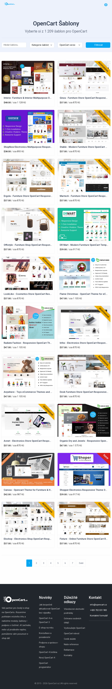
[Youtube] (97, 625)
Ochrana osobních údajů (72, 620)
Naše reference (71, 644)
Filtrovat (98, 45)
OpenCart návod (71, 633)
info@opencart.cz (98, 604)
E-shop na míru (46, 627)
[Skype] (92, 625)
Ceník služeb (70, 639)
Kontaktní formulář (99, 615)
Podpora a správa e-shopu (48, 644)
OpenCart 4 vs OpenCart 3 (45, 620)
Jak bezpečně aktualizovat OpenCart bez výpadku (49, 608)
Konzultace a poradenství (45, 635)
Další (81, 563)
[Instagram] (89, 625)
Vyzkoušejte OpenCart (74, 628)
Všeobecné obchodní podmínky (74, 611)
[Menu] (109, 4)
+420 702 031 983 (98, 610)
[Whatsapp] (94, 625)
